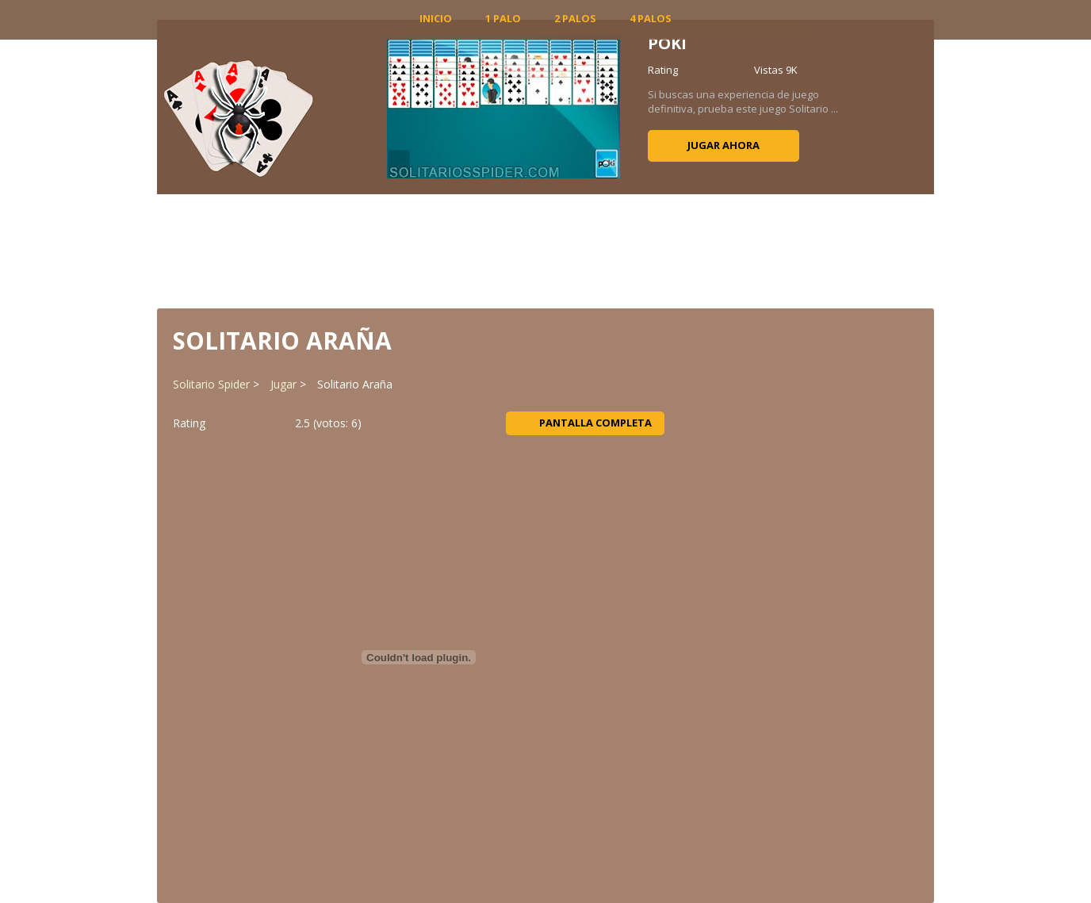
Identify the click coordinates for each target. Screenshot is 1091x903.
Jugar (283, 384)
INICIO (435, 18)
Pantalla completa (585, 422)
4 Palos (651, 18)
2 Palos (575, 18)
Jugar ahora (723, 145)
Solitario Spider (211, 384)
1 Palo (503, 18)
